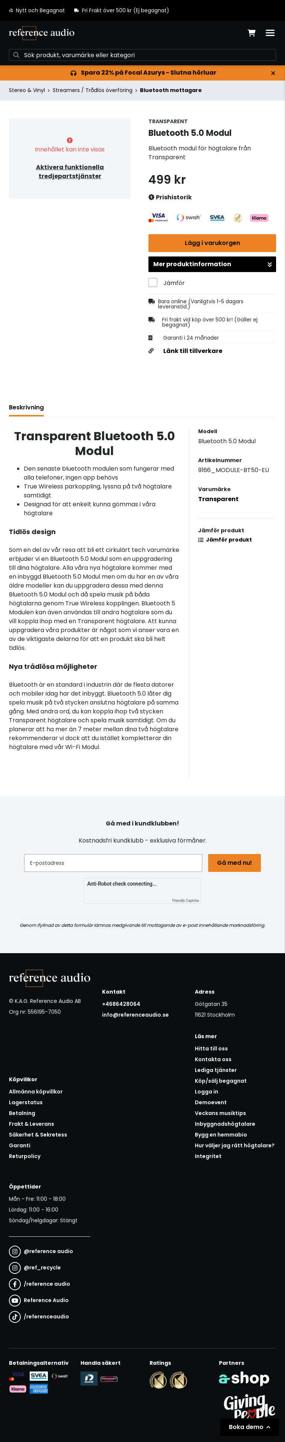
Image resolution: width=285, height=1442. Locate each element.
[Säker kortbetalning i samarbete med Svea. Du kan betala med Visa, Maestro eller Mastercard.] (18, 1376)
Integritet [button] (208, 1156)
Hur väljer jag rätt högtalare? (235, 1145)
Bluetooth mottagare (171, 90)
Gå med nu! (234, 863)
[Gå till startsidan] (41, 33)
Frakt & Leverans (31, 1124)
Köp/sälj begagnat (221, 1081)
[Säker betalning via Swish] (60, 1376)
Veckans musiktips (220, 1113)
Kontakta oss (213, 1059)
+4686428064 (121, 1004)
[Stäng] (273, 73)
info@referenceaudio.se (135, 1014)
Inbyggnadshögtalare (225, 1124)
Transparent (218, 499)
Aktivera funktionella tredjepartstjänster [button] (70, 171)
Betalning (22, 1113)
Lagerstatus (26, 1102)
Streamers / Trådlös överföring (92, 90)
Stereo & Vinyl (27, 90)
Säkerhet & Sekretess (38, 1134)
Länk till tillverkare (192, 351)
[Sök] (142, 55)
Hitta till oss (211, 1048)
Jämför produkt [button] (225, 539)
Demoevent (211, 1102)
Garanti (19, 1145)
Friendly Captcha (185, 901)
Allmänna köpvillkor (36, 1091)
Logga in (206, 1091)
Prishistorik (170, 197)
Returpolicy (24, 1156)
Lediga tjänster (216, 1070)
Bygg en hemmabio (221, 1134)
